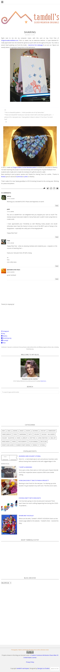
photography (22, 441)
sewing (35, 445)
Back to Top (54, 668)
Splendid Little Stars (13, 270)
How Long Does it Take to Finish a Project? (34, 480)
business (35, 430)
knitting (32, 438)
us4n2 (26, 176)
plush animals (33, 441)
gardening (22, 434)
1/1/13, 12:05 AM (10, 198)
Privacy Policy (30, 662)
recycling (44, 441)
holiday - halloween (48, 434)
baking (15, 430)
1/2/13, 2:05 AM (10, 243)
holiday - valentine (8, 438)
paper (14, 441)
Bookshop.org (6, 338)
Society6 (4, 340)
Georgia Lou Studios (43, 668)
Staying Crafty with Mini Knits (30, 498)
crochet (43, 430)
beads (22, 430)
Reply (57, 205)
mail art (53, 438)
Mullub (3, 176)
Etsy (3, 333)
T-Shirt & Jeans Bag (25, 467)
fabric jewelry (6, 434)
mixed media (6, 441)
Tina (8, 240)
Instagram (5, 331)
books (28, 430)
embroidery (52, 430)
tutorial (42, 445)
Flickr (3, 343)
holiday (36, 434)
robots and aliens (8, 445)
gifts (30, 434)
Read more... (44, 381)
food (15, 434)
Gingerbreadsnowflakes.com (9, 40)
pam (8, 209)
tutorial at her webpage (35, 45)
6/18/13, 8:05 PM (10, 272)
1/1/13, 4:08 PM (10, 211)
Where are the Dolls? (26, 515)
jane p (9, 196)
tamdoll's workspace (23, 668)
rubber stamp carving (23, 445)
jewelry (25, 438)
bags (9, 430)
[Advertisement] (13, 315)
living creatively (43, 438)
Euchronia (19, 176)
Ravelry (4, 336)
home (18, 438)
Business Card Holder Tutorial (30, 456)
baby (3, 430)
